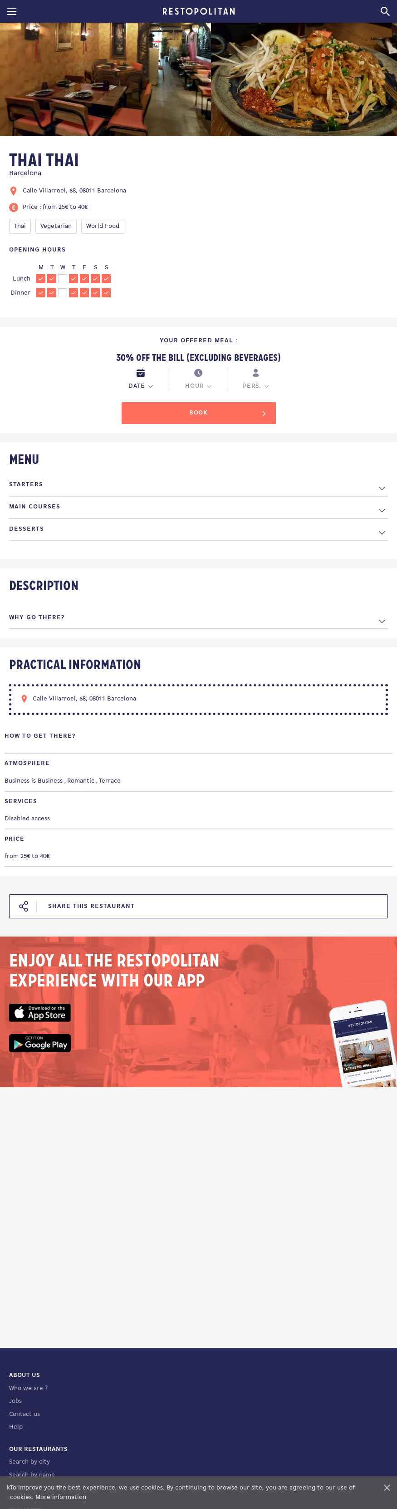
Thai (20, 226)
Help (16, 1427)
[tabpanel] (105, 81)
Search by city (29, 1462)
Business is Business (34, 781)
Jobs (15, 1401)
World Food (102, 226)
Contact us (24, 1414)
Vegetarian (56, 226)
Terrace (110, 781)
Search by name (32, 1475)
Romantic (80, 781)
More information (60, 1497)
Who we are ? (28, 1388)
